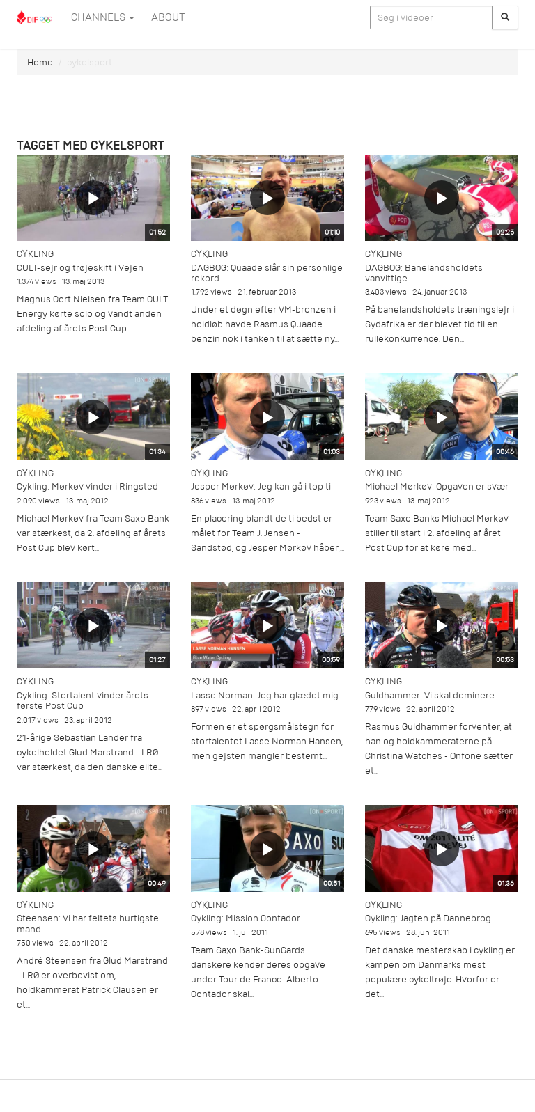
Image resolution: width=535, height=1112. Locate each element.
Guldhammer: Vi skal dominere (430, 695)
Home (40, 62)
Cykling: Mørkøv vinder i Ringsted (87, 486)
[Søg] (505, 17)
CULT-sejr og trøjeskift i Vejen (80, 267)
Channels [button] (102, 17)
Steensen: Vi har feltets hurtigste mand (88, 923)
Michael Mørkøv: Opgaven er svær (437, 486)
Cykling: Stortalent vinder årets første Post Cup (82, 700)
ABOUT (168, 17)
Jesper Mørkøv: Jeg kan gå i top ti (261, 486)
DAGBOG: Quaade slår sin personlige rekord (267, 273)
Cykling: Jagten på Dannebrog (428, 918)
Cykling (35, 253)
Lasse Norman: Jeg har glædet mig (265, 695)
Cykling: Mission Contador (245, 918)
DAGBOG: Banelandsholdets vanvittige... (424, 273)
